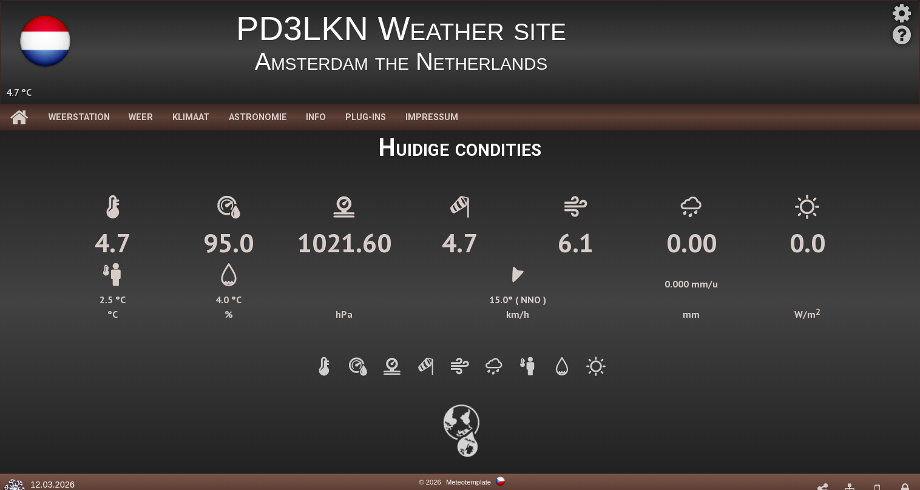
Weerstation (79, 117)
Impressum (431, 117)
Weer (141, 117)
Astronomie (258, 117)
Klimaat (190, 117)
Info (316, 117)
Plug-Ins (365, 117)
